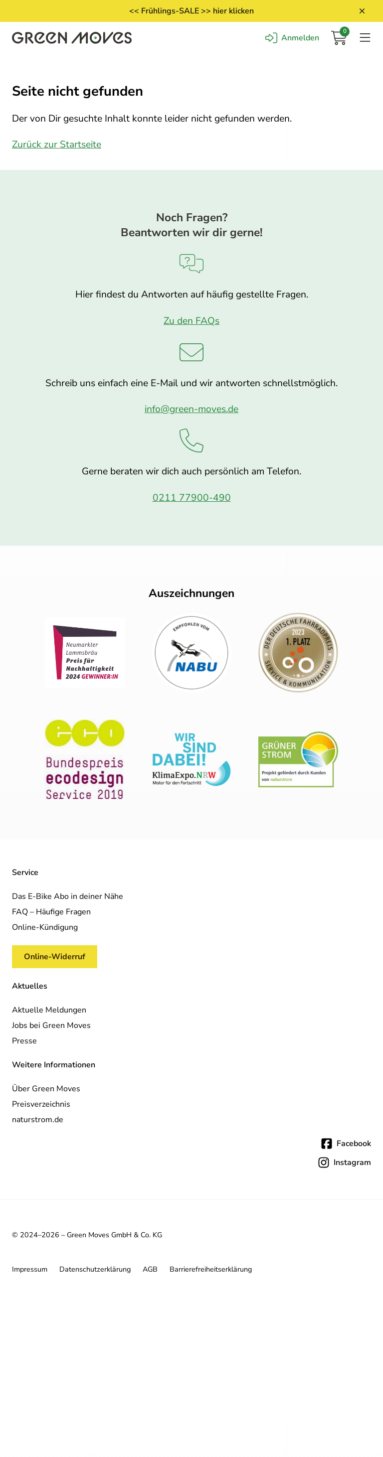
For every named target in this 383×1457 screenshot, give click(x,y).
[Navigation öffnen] (365, 38)
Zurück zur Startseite (56, 144)
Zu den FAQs (191, 320)
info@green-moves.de (191, 409)
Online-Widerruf (54, 956)
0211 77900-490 (192, 497)
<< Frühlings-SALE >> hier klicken (191, 10)
